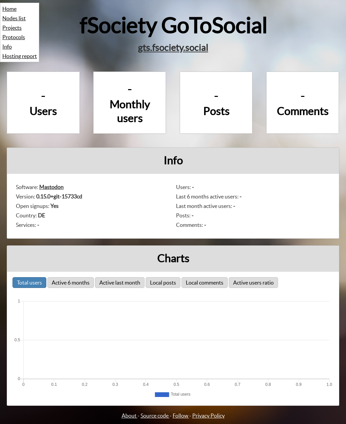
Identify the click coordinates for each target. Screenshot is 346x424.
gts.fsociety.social (173, 48)
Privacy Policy (208, 416)
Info (7, 47)
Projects (12, 28)
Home (9, 9)
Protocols (13, 37)
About (130, 416)
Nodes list (14, 18)
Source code (155, 416)
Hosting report (19, 56)
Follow (181, 416)
